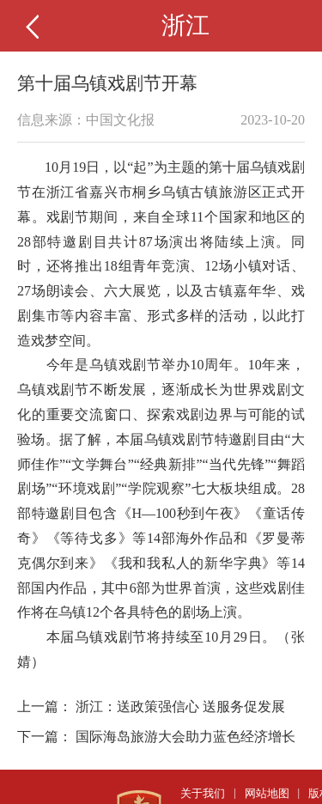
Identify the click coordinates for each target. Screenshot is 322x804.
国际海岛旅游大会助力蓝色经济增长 (185, 736)
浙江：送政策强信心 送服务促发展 (180, 706)
